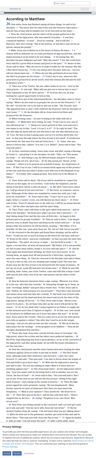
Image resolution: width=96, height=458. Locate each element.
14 (9, 86)
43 (70, 248)
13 (43, 76)
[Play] (2, 13)
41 (7, 239)
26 (9, 151)
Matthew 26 (14, 8)
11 (30, 69)
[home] (3, 3)
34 (29, 196)
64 (32, 375)
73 (48, 421)
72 (63, 417)
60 (61, 352)
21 (18, 121)
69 (9, 404)
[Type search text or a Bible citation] (70, 3)
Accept (7, 453)
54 (54, 310)
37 (75, 213)
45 (28, 258)
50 (59, 287)
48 (9, 281)
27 (19, 157)
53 (16, 307)
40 (9, 232)
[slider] (48, 13)
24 (7, 135)
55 (69, 313)
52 (38, 300)
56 (60, 323)
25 (58, 141)
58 (76, 336)
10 (65, 63)
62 (43, 362)
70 (68, 407)
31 (9, 180)
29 (14, 167)
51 (51, 294)
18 (79, 102)
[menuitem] (3, 3)
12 (33, 73)
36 (9, 209)
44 (70, 251)
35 (71, 199)
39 (73, 222)
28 (42, 161)
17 (9, 99)
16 (47, 92)
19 (22, 112)
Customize (29, 453)
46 (78, 265)
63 (32, 369)
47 (60, 268)
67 (14, 395)
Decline (17, 453)
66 (19, 391)
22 (29, 125)
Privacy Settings (10, 446)
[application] (48, 13)
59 (9, 349)
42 (75, 242)
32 (50, 187)
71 (7, 414)
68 (33, 398)
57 (9, 333)
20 (9, 118)
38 (43, 219)
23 (54, 128)
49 (44, 284)
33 (47, 190)
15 (21, 89)
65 (62, 381)
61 (16, 359)
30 (17, 173)
